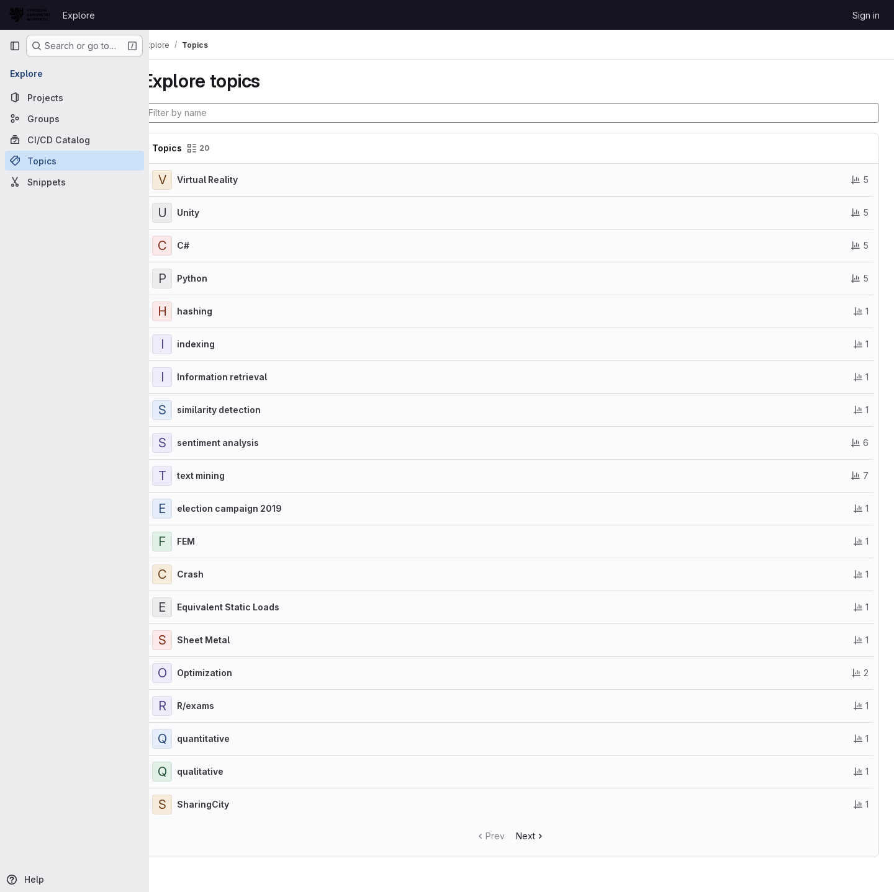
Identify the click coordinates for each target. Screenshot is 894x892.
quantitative (225, 738)
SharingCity (225, 804)
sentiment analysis (240, 442)
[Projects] (74, 97)
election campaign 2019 (251, 508)
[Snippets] (74, 182)
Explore (79, 15)
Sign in (866, 15)
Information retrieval (244, 377)
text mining (223, 475)
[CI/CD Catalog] (74, 139)
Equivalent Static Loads (250, 607)
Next (541, 836)
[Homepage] (30, 15)
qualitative (222, 771)
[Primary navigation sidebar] (15, 46)
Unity (210, 212)
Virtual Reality (229, 179)
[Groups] (74, 118)
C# (205, 245)
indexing (218, 344)
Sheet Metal (225, 640)
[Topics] (74, 161)
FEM (208, 541)
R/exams (218, 705)
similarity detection (241, 409)
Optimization (227, 672)
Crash (212, 574)
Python (214, 278)
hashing (217, 311)
